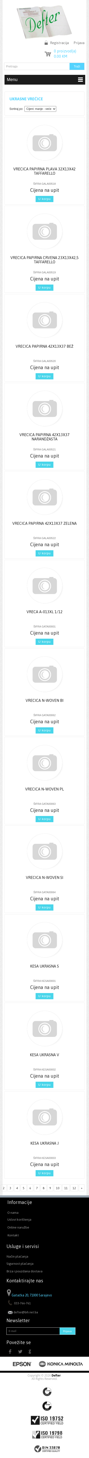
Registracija (59, 43)
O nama (13, 1212)
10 (57, 1188)
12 (74, 1188)
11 (66, 1188)
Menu (45, 79)
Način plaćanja (17, 1256)
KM (60, 56)
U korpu (44, 199)
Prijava (79, 43)
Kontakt (13, 1235)
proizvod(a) (65, 51)
